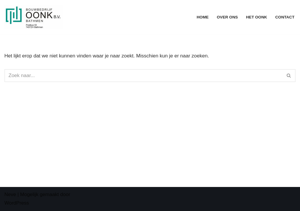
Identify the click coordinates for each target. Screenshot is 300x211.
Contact (284, 17)
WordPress (16, 203)
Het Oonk (256, 17)
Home (203, 17)
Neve (10, 194)
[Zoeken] (143, 75)
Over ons (227, 17)
